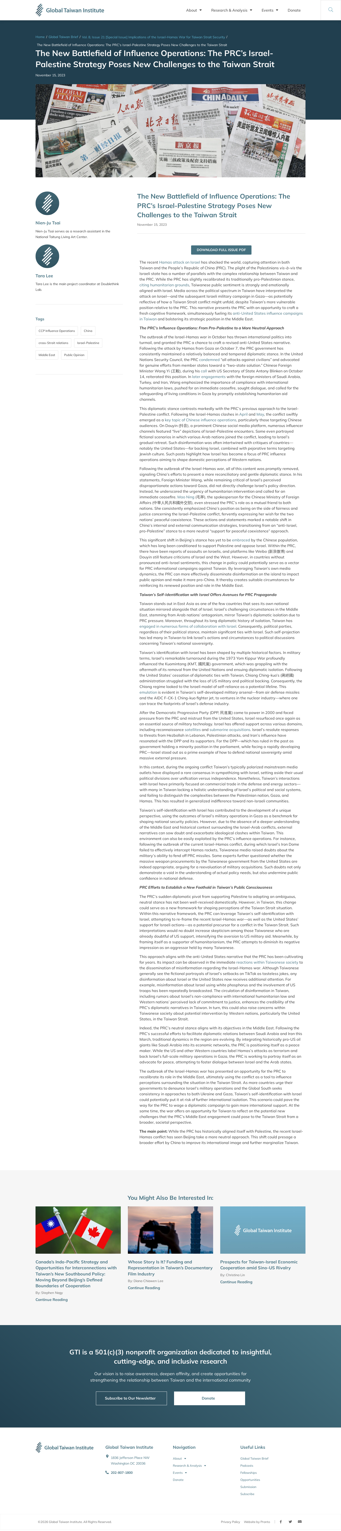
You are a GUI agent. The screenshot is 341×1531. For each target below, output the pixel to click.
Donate (294, 10)
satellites (193, 730)
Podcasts (246, 1466)
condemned (209, 360)
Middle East (47, 355)
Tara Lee (44, 275)
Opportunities (250, 1480)
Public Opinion (74, 355)
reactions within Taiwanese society (267, 962)
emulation (148, 692)
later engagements (209, 377)
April (243, 414)
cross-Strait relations (53, 343)
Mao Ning (185, 497)
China (88, 331)
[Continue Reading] (119, 1300)
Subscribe (247, 1494)
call (204, 371)
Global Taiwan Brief (63, 37)
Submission (248, 1487)
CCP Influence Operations (57, 331)
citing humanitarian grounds (164, 285)
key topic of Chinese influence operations (200, 420)
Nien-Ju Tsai (48, 223)
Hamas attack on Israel (179, 262)
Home (40, 37)
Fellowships (248, 1473)
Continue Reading (52, 1300)
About (194, 10)
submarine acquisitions (230, 730)
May (260, 414)
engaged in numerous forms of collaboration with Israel (187, 626)
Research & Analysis (231, 10)
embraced (241, 540)
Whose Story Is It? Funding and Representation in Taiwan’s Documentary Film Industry (170, 1268)
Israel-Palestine (88, 343)
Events (270, 10)
